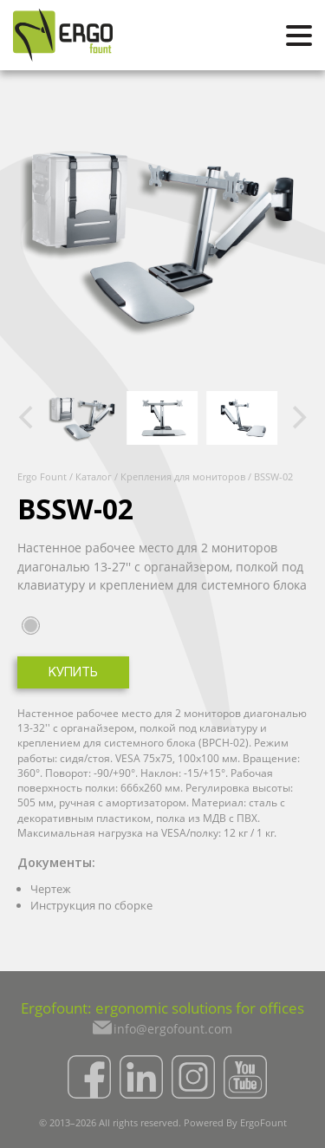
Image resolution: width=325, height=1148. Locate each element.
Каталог (93, 476)
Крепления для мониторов (182, 476)
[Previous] (28, 418)
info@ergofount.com (173, 1029)
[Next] (297, 418)
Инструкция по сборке (91, 905)
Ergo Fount (42, 476)
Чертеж (50, 889)
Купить (73, 673)
